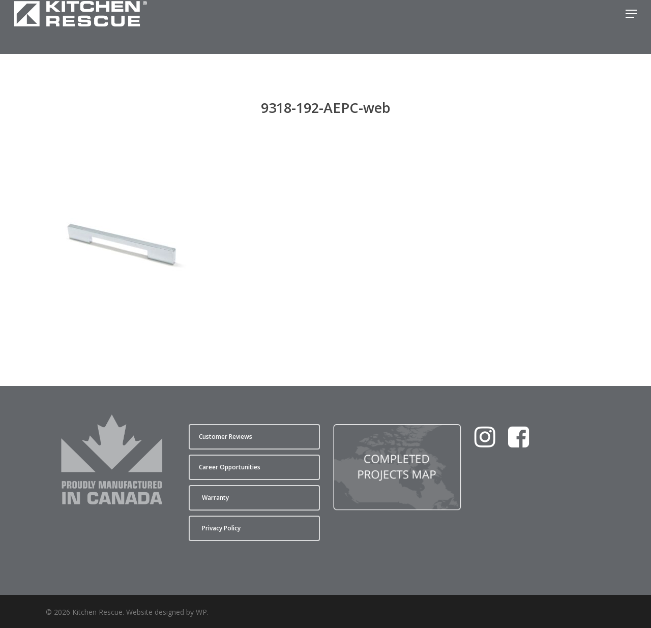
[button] (631, 27)
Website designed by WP (166, 612)
